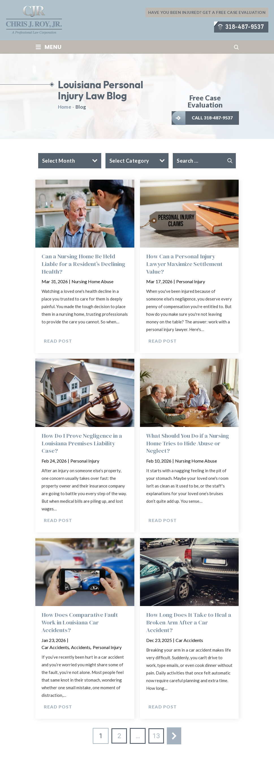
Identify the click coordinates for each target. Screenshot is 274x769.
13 (156, 738)
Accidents (80, 648)
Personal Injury (190, 282)
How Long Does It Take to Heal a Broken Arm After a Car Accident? (187, 623)
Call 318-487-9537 (213, 117)
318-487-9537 (244, 27)
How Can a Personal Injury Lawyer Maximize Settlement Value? (185, 264)
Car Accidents (55, 648)
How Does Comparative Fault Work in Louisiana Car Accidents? (80, 623)
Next (174, 737)
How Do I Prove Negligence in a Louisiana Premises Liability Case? (83, 444)
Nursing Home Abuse (92, 282)
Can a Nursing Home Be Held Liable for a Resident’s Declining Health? (85, 264)
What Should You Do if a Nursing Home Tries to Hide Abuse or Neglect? (189, 444)
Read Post (58, 341)
